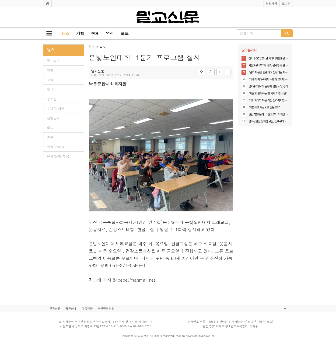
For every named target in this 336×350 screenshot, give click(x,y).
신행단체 (53, 118)
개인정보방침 (106, 308)
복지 (50, 70)
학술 (50, 127)
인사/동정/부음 (58, 156)
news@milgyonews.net (200, 336)
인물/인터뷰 (56, 146)
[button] (49, 33)
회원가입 (271, 3)
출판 (50, 137)
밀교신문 (54, 308)
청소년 (52, 99)
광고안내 (71, 308)
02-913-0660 (118, 326)
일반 (50, 89)
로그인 (286, 3)
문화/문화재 (56, 108)
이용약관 (87, 308)
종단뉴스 (53, 60)
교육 (50, 79)
